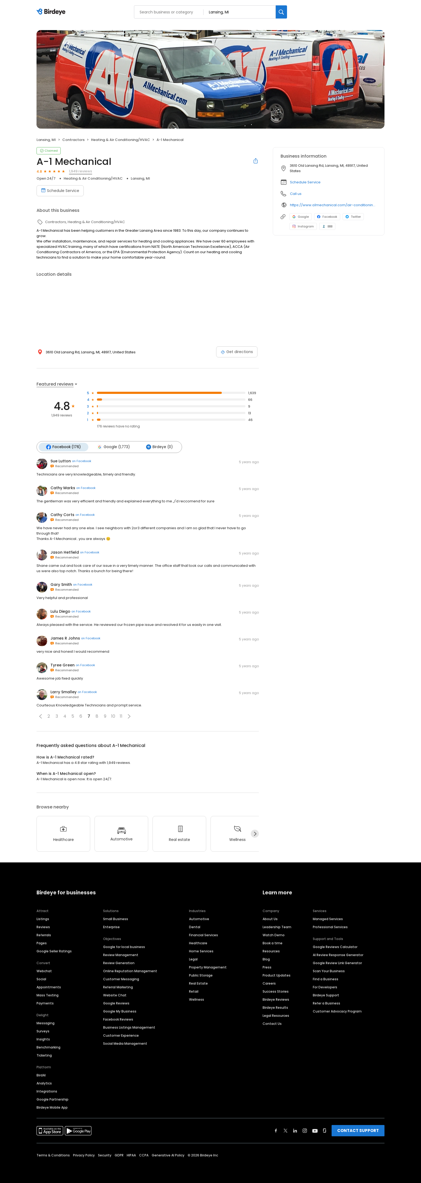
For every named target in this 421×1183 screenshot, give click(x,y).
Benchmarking (48, 1046)
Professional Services (330, 926)
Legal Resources (276, 1015)
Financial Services (203, 934)
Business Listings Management (129, 1027)
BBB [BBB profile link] (327, 226)
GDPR (119, 1154)
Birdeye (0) (157, 446)
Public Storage (201, 974)
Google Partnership (52, 1099)
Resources (271, 950)
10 (113, 716)
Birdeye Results (275, 1007)
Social (41, 978)
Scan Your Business (329, 970)
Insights (43, 1038)
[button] (40, 716)
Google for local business (124, 946)
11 (121, 716)
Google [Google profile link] (300, 217)
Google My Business (119, 1010)
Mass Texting (48, 994)
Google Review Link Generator (337, 962)
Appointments (49, 986)
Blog (266, 958)
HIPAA (131, 1154)
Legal (193, 958)
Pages (42, 942)
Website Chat (114, 994)
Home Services (201, 950)
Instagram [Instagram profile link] (303, 226)
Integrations (47, 1090)
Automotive (199, 918)
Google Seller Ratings (54, 950)
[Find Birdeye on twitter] (286, 1130)
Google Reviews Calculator (335, 946)
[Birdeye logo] (52, 12)
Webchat (44, 970)
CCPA (143, 1154)
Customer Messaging (121, 978)
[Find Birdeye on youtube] (315, 1130)
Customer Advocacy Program (337, 1010)
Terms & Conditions (53, 1154)
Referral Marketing (118, 986)
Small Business (115, 918)
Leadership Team (277, 926)
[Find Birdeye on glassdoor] (324, 1130)
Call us (296, 193)
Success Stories (276, 991)
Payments (45, 1002)
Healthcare (198, 942)
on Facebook (81, 461)
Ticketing (44, 1055)
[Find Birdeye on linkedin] (295, 1130)
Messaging (46, 1022)
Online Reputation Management (130, 970)
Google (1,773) (112, 446)
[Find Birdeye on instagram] (305, 1130)
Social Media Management (125, 1043)
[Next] (255, 833)
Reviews (43, 926)
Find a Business (325, 978)
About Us (270, 918)
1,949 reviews (80, 171)
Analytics (44, 1082)
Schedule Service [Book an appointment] (60, 190)
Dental (194, 926)
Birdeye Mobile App (52, 1107)
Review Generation (119, 962)
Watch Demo (274, 934)
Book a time (272, 942)
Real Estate (198, 983)
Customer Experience (121, 1035)
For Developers (325, 986)
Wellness (196, 999)
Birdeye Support (326, 994)
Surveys (43, 1030)
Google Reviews (116, 1002)
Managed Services (328, 918)
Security (104, 1154)
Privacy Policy (84, 1154)
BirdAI (41, 1074)
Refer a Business (326, 1002)
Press (267, 966)
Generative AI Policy (168, 1154)
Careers (269, 983)
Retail (193, 991)
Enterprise (111, 926)
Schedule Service (305, 182)
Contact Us (272, 1023)
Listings (43, 918)
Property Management (208, 966)
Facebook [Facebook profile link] (327, 217)
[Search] (281, 12)
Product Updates (277, 974)
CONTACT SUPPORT (358, 1130)
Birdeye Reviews (276, 999)
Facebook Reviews (118, 1019)
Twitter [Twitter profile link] (353, 217)
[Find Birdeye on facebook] (276, 1130)
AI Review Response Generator (338, 954)
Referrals (44, 934)
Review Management (120, 954)
